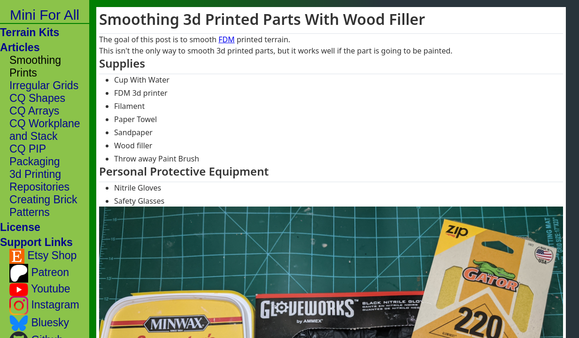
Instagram (44, 305)
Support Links (36, 242)
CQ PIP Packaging (34, 155)
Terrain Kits (29, 32)
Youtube (39, 289)
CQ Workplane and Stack (44, 129)
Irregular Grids (43, 85)
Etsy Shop (43, 256)
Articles (20, 47)
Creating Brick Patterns (43, 205)
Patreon (39, 273)
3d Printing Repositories (39, 180)
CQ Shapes (37, 98)
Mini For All (44, 15)
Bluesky (39, 323)
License (20, 227)
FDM (226, 39)
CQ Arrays (34, 111)
